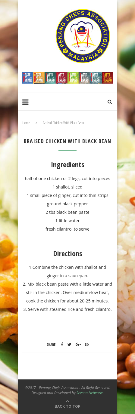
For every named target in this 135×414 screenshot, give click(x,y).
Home (26, 122)
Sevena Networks (90, 392)
